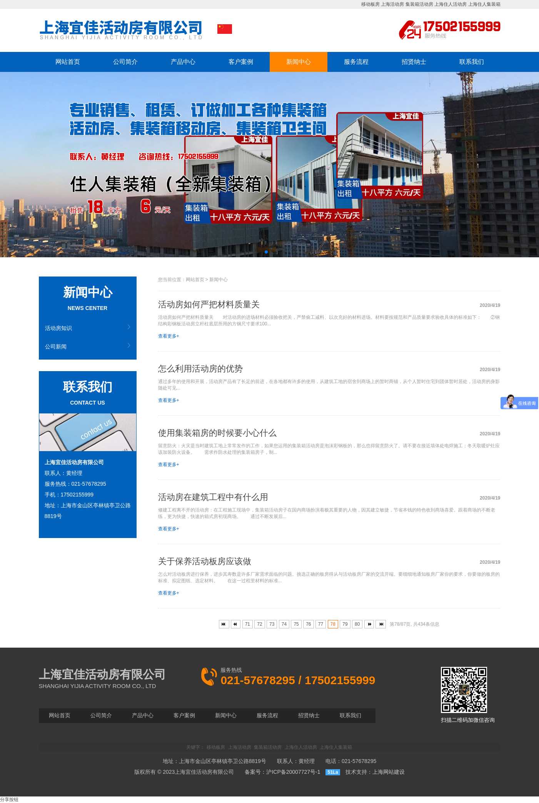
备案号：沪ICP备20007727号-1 (282, 772)
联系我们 (471, 61)
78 (332, 624)
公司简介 (125, 61)
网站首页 (67, 61)
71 (247, 624)
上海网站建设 (388, 772)
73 (271, 624)
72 (259, 624)
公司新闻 (56, 346)
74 (284, 624)
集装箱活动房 (419, 4)
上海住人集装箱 (484, 4)
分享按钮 (9, 799)
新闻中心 (298, 61)
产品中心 (183, 61)
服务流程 (356, 61)
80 (357, 624)
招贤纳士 (414, 61)
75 (296, 624)
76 (308, 624)
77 (320, 624)
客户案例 (241, 61)
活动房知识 (58, 328)
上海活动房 (392, 4)
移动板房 (370, 4)
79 (344, 624)
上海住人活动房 (450, 4)
